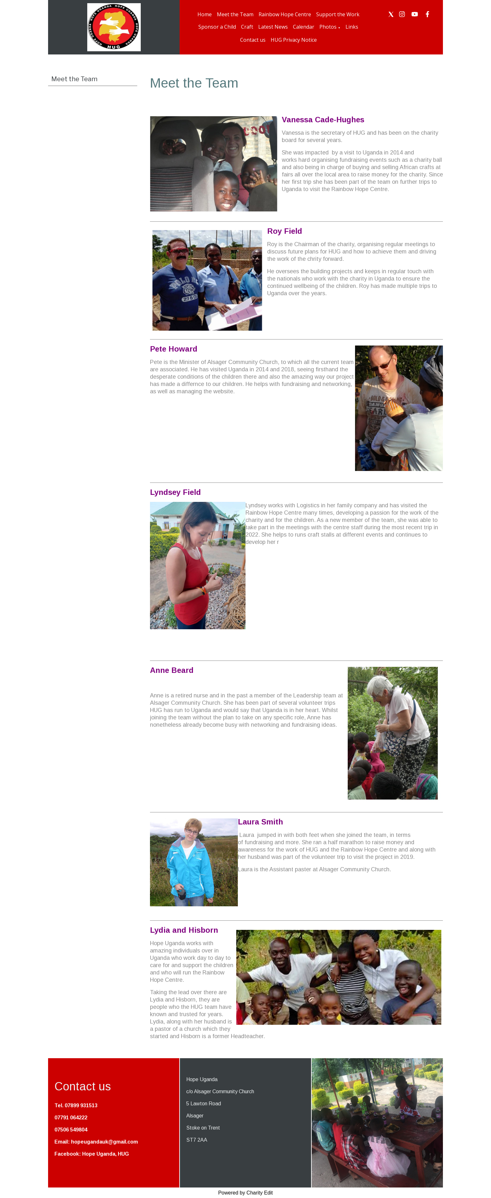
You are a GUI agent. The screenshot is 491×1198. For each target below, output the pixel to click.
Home (204, 14)
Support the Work (337, 14)
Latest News (273, 26)
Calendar (303, 26)
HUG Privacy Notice (294, 39)
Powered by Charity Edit (245, 1192)
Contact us (253, 39)
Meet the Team (235, 14)
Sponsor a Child (217, 26)
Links (351, 26)
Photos (328, 26)
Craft (247, 26)
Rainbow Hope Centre (285, 14)
